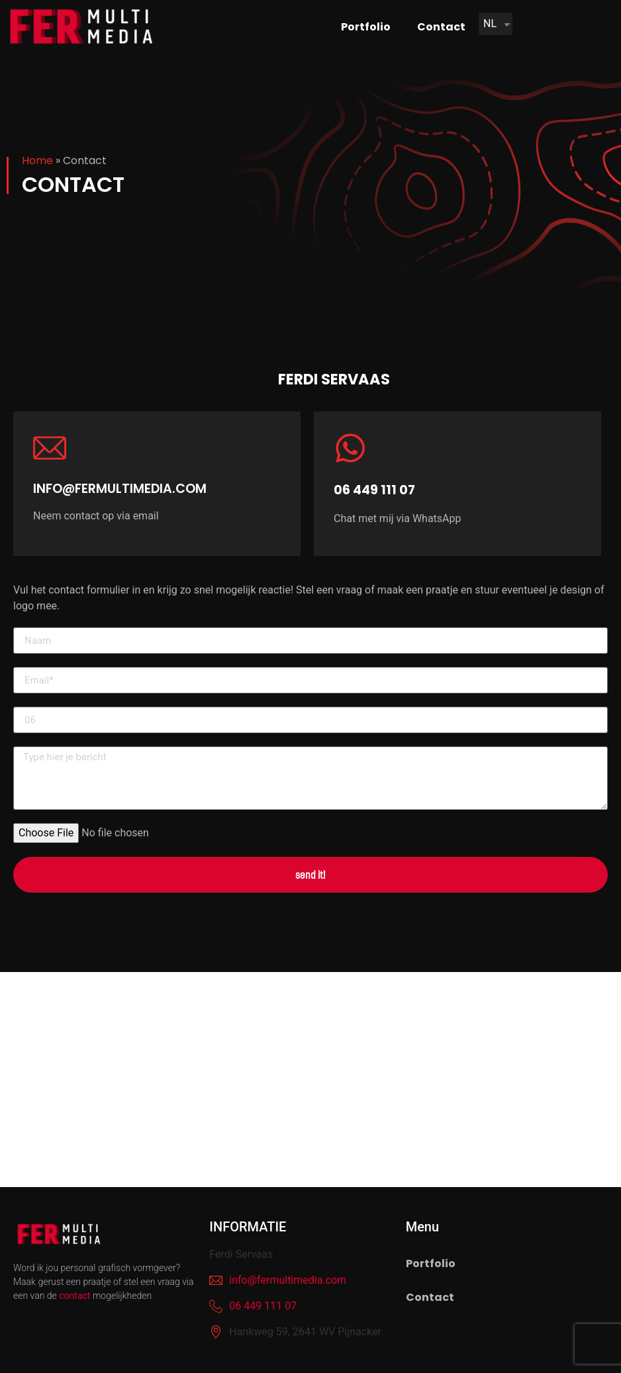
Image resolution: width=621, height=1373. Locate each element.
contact (74, 1295)
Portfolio (366, 26)
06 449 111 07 (374, 490)
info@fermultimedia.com (120, 489)
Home (37, 160)
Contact (441, 26)
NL (490, 23)
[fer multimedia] (310, 1079)
